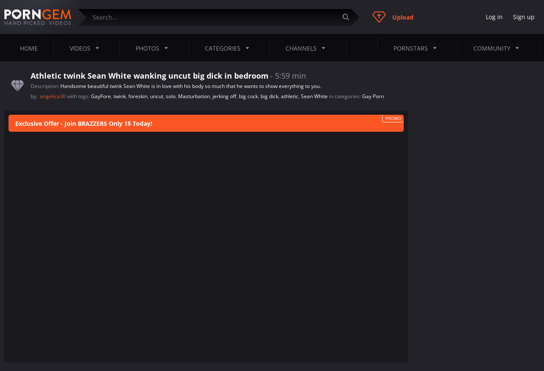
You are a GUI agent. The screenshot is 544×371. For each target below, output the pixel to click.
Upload (393, 17)
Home (29, 48)
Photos (154, 48)
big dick (269, 96)
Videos (87, 48)
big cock (248, 96)
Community (498, 48)
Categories (229, 48)
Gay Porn (373, 96)
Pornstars (418, 48)
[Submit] (349, 17)
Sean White (314, 96)
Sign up (524, 17)
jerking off (224, 96)
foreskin (137, 96)
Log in (494, 17)
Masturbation (194, 96)
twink (119, 96)
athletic (289, 96)
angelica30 (53, 96)
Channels (308, 48)
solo (171, 96)
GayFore (101, 96)
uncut (156, 96)
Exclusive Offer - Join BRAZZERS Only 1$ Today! (83, 123)
